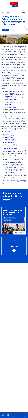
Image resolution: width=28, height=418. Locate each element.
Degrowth (6, 134)
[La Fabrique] (14, 4)
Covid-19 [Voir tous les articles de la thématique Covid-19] (14, 29)
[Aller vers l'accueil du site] (2, 13)
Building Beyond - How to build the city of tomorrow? (12, 212)
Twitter (18, 181)
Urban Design (12, 217)
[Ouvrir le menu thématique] (8, 415)
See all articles (14, 247)
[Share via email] (24, 38)
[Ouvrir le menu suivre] (25, 415)
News (8, 12)
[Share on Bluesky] (24, 35)
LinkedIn (23, 181)
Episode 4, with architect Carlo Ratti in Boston (15, 101)
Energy (5, 217)
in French (12, 93)
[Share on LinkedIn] (24, 32)
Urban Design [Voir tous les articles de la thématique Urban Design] (5, 29)
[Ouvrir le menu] (14, 415)
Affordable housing (8, 137)
